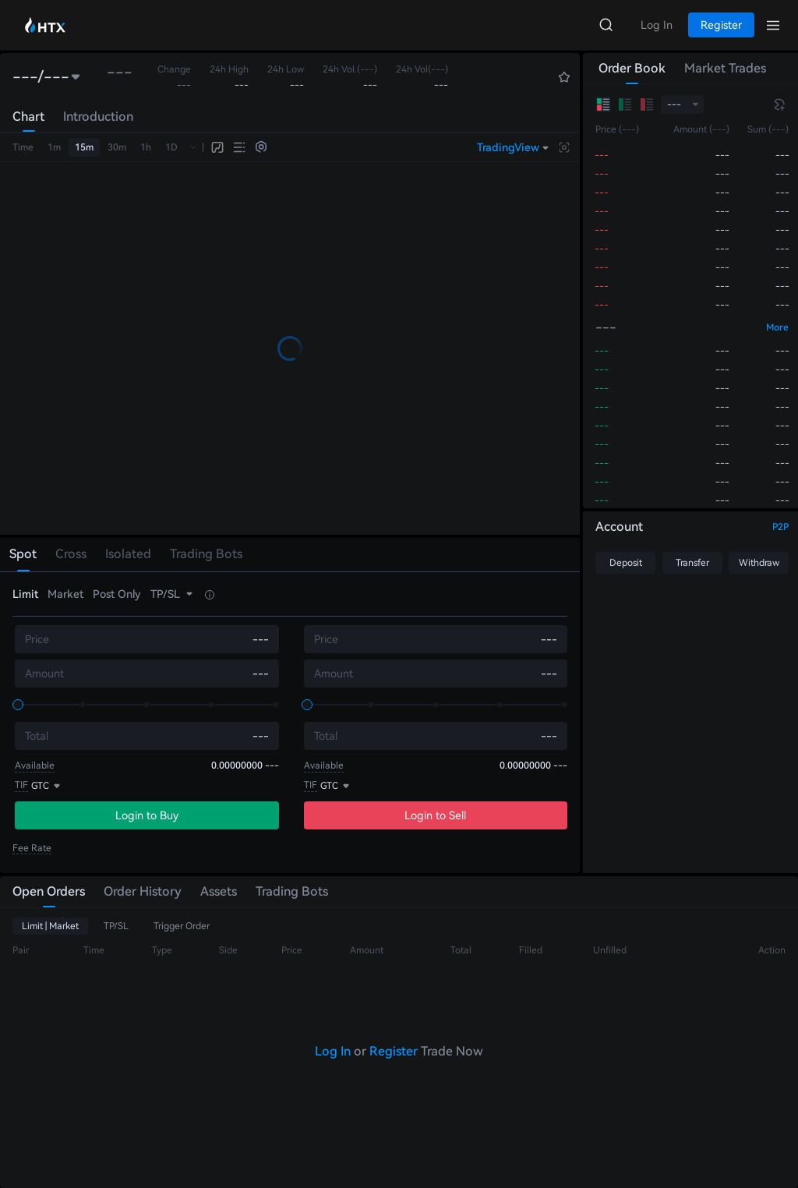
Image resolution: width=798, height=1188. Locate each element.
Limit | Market (50, 926)
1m (54, 147)
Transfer (692, 562)
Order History (143, 891)
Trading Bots (292, 891)
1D (171, 147)
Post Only (117, 594)
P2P (780, 527)
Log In (333, 1051)
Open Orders (48, 891)
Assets (218, 891)
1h (145, 147)
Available (35, 765)
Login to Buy (146, 815)
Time (23, 147)
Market (65, 594)
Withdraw (759, 562)
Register (393, 1051)
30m (117, 147)
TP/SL (116, 926)
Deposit (625, 562)
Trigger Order (182, 926)
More (777, 327)
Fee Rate (31, 848)
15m (84, 147)
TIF (21, 785)
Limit (25, 594)
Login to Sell (435, 815)
